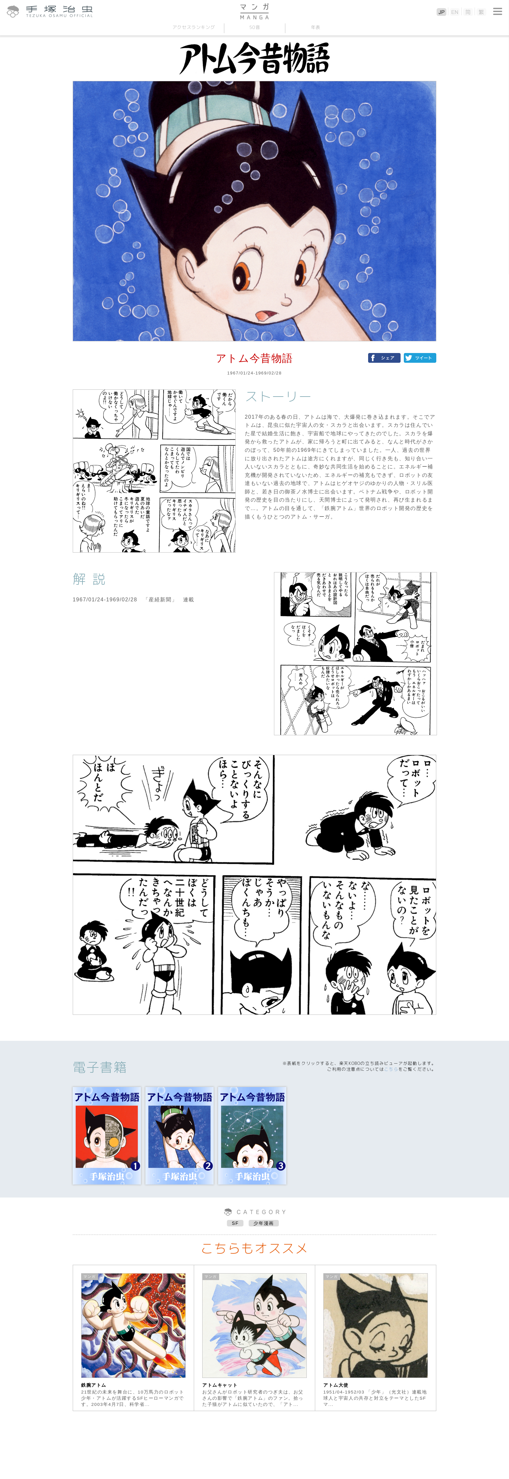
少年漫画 (264, 1223)
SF (235, 1223)
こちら (391, 1069)
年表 (315, 27)
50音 (254, 27)
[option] (133, 1338)
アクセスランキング (193, 27)
